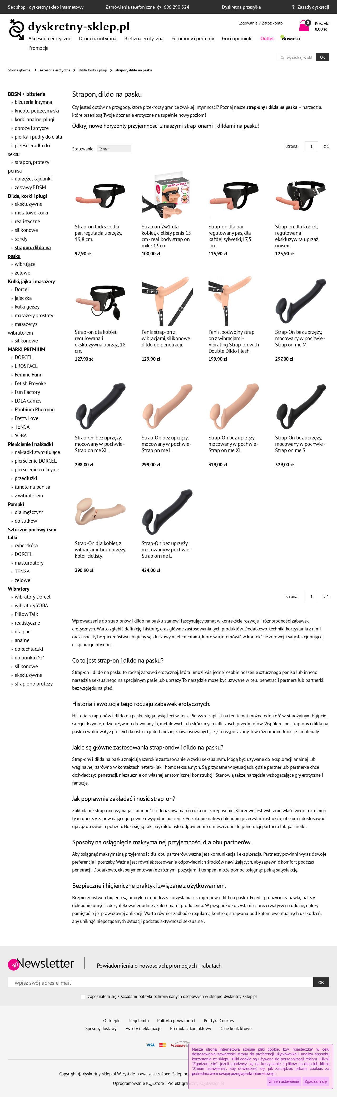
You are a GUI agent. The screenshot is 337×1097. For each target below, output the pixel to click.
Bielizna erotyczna (143, 38)
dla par (22, 631)
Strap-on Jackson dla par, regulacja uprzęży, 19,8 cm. (98, 233)
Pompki (16, 504)
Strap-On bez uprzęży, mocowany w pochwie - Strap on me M (300, 338)
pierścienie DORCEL (36, 460)
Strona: (291, 146)
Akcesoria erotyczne (49, 38)
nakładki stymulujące (37, 452)
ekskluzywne (28, 203)
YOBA (21, 435)
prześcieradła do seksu (29, 150)
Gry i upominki (237, 38)
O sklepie (112, 1020)
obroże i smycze (32, 128)
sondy (21, 238)
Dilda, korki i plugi (93, 70)
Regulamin (139, 1020)
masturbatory (29, 562)
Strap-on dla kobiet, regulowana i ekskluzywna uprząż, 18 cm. (100, 341)
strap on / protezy (34, 683)
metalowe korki (31, 212)
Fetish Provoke (30, 383)
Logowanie (248, 23)
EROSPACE (26, 366)
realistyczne (27, 221)
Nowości (291, 38)
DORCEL (24, 357)
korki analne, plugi (34, 119)
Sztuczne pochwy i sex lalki (32, 533)
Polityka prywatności (176, 1020)
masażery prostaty (34, 315)
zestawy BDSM (30, 187)
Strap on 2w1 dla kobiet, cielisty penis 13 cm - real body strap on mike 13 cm (166, 236)
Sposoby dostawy (101, 1028)
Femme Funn (29, 374)
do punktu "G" (29, 657)
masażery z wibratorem (22, 328)
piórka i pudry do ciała (38, 136)
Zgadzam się (316, 1081)
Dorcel (22, 289)
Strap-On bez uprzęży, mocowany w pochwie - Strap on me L (166, 444)
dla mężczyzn (29, 512)
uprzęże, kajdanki (33, 178)
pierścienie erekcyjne (37, 469)
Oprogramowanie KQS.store (138, 1083)
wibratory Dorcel (33, 596)
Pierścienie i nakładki (30, 444)
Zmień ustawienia (284, 1081)
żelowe (22, 272)
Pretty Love (26, 418)
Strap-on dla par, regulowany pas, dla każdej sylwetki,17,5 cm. (230, 236)
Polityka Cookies (219, 1020)
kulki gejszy (27, 306)
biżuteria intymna (33, 102)
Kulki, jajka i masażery (31, 281)
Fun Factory (27, 392)
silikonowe (26, 230)
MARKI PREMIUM (26, 349)
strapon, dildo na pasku (29, 251)
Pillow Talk (26, 614)
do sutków (26, 520)
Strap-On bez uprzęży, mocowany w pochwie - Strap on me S (300, 444)
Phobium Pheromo (35, 409)
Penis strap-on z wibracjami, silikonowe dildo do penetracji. (166, 338)
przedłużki (26, 478)
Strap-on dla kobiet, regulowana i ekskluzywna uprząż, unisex (297, 236)
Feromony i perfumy (192, 38)
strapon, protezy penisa (28, 166)
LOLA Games (28, 400)
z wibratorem (29, 495)
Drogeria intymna (97, 38)
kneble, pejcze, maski (37, 110)
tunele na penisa (32, 486)
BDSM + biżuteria (26, 94)
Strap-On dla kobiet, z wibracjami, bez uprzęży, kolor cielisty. (100, 549)
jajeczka (23, 298)
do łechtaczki (29, 648)
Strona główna (19, 70)
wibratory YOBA (31, 605)
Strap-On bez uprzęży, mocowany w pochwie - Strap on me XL (99, 444)
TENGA (22, 426)
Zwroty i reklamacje (143, 1028)
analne (22, 640)
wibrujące (25, 264)
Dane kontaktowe (236, 1028)
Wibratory (18, 588)
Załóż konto (272, 23)
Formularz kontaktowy (190, 1028)
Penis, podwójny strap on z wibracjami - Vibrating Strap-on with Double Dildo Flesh (234, 341)
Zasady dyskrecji (313, 7)
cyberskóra (26, 545)
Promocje (38, 48)
